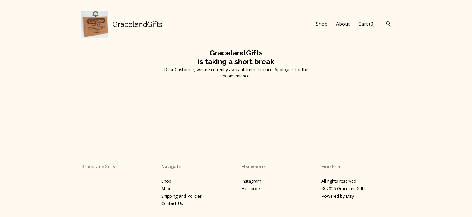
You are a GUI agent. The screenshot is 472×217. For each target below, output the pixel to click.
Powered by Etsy (337, 196)
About (343, 23)
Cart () (366, 23)
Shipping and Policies (181, 196)
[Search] (388, 24)
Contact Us (172, 203)
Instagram (251, 181)
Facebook (251, 188)
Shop (322, 23)
